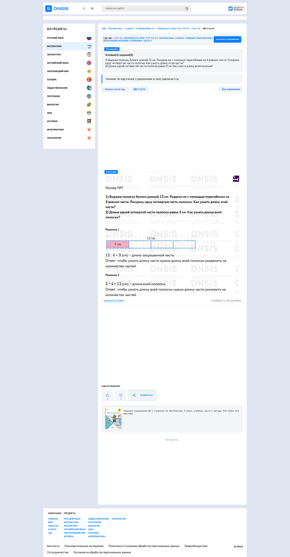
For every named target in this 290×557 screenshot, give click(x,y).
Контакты (53, 546)
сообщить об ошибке (226, 300)
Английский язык (69, 63)
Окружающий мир (69, 71)
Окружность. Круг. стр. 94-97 (141, 38)
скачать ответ (114, 300)
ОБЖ (69, 113)
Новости (53, 526)
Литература (69, 54)
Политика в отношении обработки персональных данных (144, 546)
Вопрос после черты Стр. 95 (117, 89)
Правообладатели (196, 546)
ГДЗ (50, 533)
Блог (50, 522)
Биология (69, 104)
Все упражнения (231, 89)
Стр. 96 (118, 38)
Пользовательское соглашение (84, 546)
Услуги (52, 529)
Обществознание (69, 88)
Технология (69, 138)
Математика (69, 46)
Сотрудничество (58, 552)
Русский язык (69, 38)
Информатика (69, 129)
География (69, 96)
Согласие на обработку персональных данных (102, 552)
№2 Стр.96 (139, 89)
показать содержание (227, 39)
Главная (53, 519)
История (69, 121)
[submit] (187, 8)
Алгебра (69, 79)
